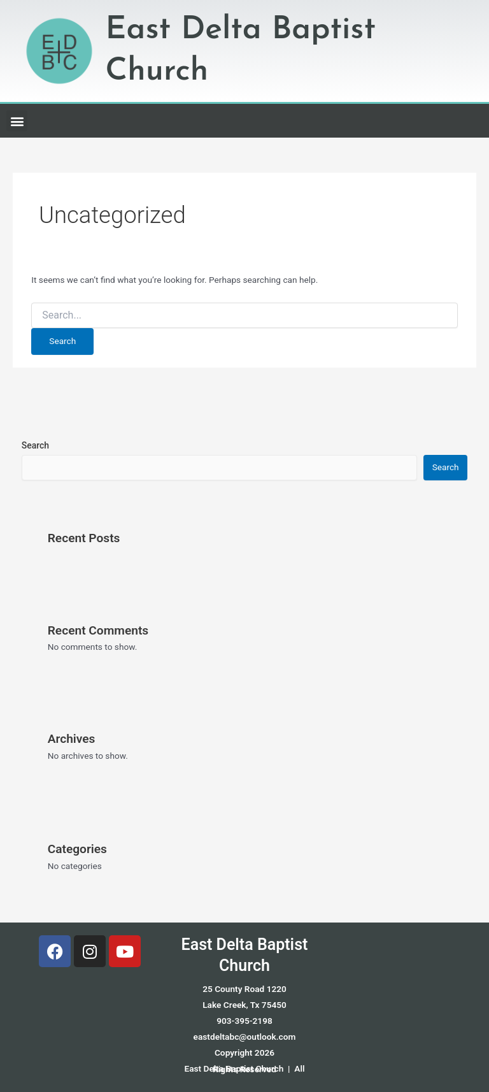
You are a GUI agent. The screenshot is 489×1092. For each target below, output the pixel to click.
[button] (16, 120)
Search (35, 445)
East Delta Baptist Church (244, 955)
